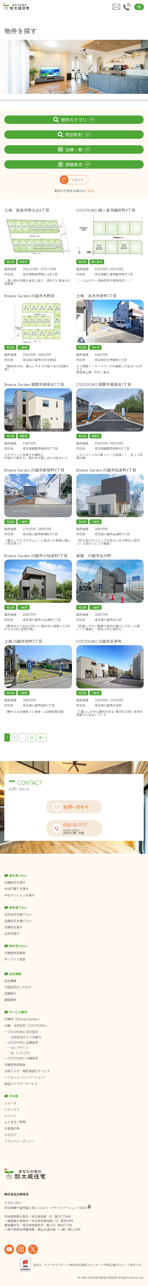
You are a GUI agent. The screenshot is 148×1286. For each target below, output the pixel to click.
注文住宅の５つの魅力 (26, 1037)
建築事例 (10, 999)
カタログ (10, 1134)
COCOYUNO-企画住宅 (23, 1042)
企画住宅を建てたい (18, 920)
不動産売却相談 (14, 952)
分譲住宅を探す (14, 882)
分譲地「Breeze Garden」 (22, 1018)
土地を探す (11, 933)
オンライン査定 (14, 959)
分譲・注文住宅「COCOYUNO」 (26, 1025)
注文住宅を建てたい (18, 914)
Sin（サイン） (20, 1047)
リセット (71, 179)
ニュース (10, 1102)
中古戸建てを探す (16, 888)
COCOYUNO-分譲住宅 (23, 1058)
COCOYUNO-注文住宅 (23, 1031)
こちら (89, 190)
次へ (42, 737)
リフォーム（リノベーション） (25, 1077)
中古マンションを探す (19, 895)
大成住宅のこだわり (18, 986)
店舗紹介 (10, 993)
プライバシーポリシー (19, 1141)
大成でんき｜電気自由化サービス (27, 1070)
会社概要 (10, 980)
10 (31, 737)
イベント (10, 1115)
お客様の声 (11, 1128)
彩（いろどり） (21, 1052)
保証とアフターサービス (21, 1083)
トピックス (11, 1109)
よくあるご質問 (14, 1121)
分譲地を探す (13, 927)
